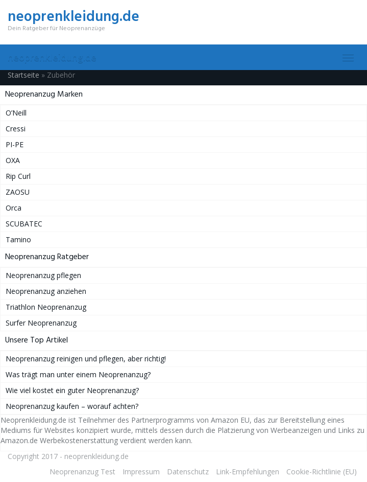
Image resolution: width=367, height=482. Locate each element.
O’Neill (16, 113)
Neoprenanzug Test (82, 471)
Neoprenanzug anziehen (46, 291)
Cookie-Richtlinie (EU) (321, 471)
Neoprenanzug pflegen (43, 275)
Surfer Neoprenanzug (41, 323)
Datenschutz (188, 471)
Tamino (18, 239)
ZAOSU (18, 192)
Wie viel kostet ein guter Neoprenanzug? (72, 390)
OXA (13, 160)
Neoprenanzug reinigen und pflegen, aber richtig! (86, 358)
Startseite (23, 75)
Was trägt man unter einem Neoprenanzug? (78, 374)
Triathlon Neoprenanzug (46, 307)
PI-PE (14, 144)
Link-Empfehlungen (247, 471)
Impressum (141, 471)
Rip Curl (18, 176)
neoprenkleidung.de (52, 57)
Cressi (16, 128)
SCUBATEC (24, 223)
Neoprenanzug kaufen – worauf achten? (72, 406)
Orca (13, 208)
